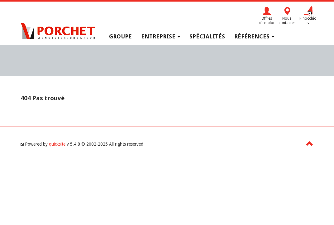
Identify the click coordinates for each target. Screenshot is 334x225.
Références (254, 36)
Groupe (120, 36)
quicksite (57, 144)
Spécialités (207, 36)
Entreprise (160, 36)
